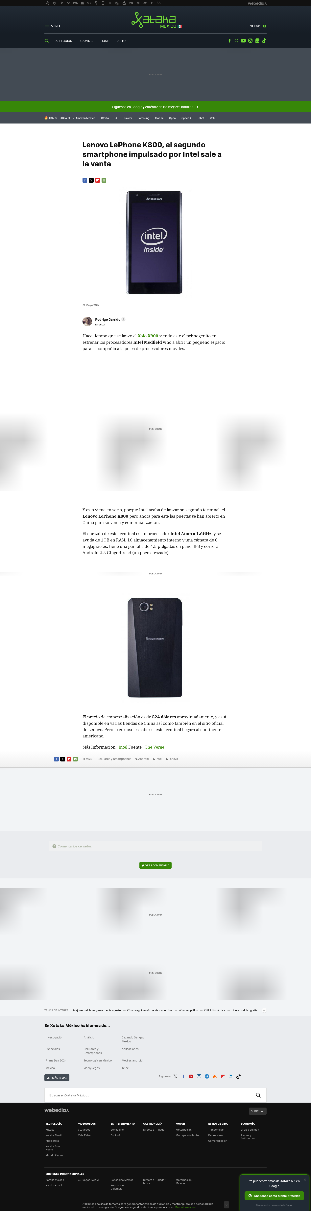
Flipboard (97, 180)
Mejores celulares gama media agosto (97, 1010)
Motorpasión (184, 1129)
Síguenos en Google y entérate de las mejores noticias (152, 106)
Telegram (207, 1075)
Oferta (105, 118)
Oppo (172, 118)
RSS (215, 1075)
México (50, 1068)
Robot (200, 118)
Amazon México (85, 118)
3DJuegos (84, 1129)
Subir (255, 1111)
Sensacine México (122, 1180)
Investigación (54, 1037)
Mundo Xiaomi (54, 1155)
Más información (185, 1207)
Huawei (127, 118)
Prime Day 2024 (56, 1060)
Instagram (250, 40)
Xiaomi (159, 118)
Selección (64, 40)
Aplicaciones (130, 1049)
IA (116, 118)
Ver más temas (57, 1078)
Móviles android (132, 1060)
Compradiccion (217, 1140)
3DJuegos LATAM (88, 1180)
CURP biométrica (215, 1010)
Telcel (126, 1068)
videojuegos (92, 1068)
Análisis (89, 1037)
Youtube (243, 40)
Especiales (53, 1049)
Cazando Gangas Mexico (133, 1039)
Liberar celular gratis (244, 1010)
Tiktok (264, 40)
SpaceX (186, 118)
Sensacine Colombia (117, 1186)
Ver (157, 865)
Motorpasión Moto (187, 1135)
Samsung (143, 118)
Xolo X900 (148, 336)
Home (105, 40)
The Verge (154, 747)
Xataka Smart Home (54, 1147)
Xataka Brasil (54, 1185)
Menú (55, 26)
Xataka (50, 1129)
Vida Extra (84, 1135)
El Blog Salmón (250, 1129)
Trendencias (216, 1129)
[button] (110, 319)
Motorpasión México (184, 1181)
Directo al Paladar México (154, 1181)
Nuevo (255, 26)
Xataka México (155, 20)
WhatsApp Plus (188, 1010)
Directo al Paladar (154, 1129)
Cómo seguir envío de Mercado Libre (150, 1010)
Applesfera (52, 1140)
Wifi (212, 118)
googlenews (257, 40)
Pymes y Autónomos (248, 1136)
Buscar (258, 1095)
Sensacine (117, 1129)
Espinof (115, 1135)
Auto (121, 40)
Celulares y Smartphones (114, 759)
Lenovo (173, 759)
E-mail (104, 180)
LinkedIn (230, 1075)
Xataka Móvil (53, 1135)
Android (143, 759)
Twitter (236, 40)
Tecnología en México (98, 1060)
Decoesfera (215, 1135)
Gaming (86, 40)
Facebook (229, 40)
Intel (123, 747)
